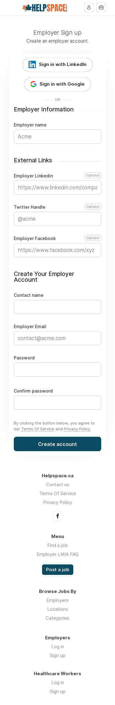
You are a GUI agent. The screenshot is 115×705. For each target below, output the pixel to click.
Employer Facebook (57, 238)
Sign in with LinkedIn (62, 64)
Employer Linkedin (57, 176)
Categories (57, 618)
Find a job (57, 545)
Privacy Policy (77, 428)
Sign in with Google (62, 84)
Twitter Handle (57, 207)
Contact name (29, 295)
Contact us (57, 484)
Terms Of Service (37, 428)
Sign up (57, 655)
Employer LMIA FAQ (57, 554)
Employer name (30, 125)
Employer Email (30, 326)
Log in (57, 646)
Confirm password (33, 391)
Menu (13, 7)
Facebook (57, 516)
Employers (57, 600)
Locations (57, 609)
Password (24, 358)
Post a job (57, 569)
